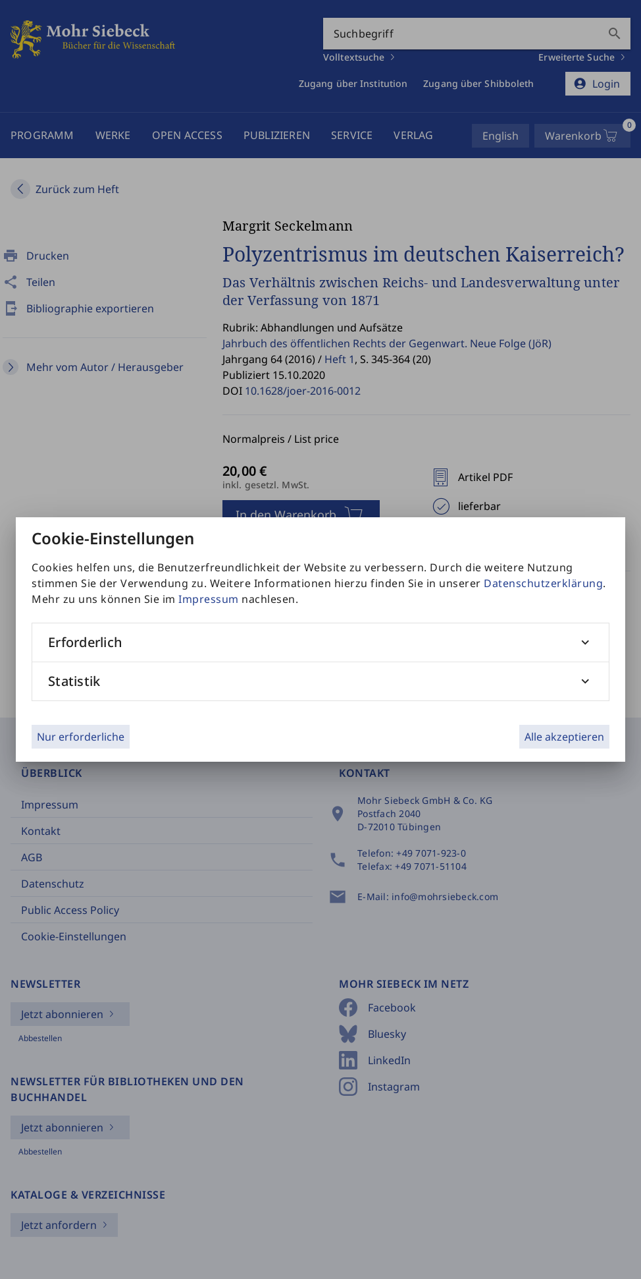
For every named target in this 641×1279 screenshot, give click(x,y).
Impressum (208, 599)
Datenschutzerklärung (543, 583)
